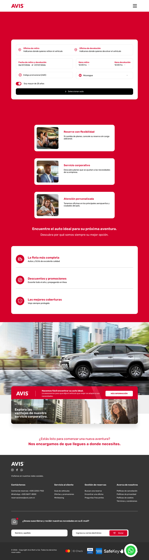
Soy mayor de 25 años (34, 83)
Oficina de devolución (90, 48)
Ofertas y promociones (64, 494)
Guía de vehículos (62, 491)
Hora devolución (122, 62)
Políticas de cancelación (127, 491)
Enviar (118, 533)
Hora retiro (84, 62)
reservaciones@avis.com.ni (23, 498)
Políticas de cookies (125, 498)
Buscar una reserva (93, 491)
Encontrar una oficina (94, 494)
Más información (119, 394)
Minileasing (59, 498)
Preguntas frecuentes (94, 498)
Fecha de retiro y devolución (33, 62)
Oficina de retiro (32, 48)
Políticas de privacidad (126, 494)
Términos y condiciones (127, 501)
